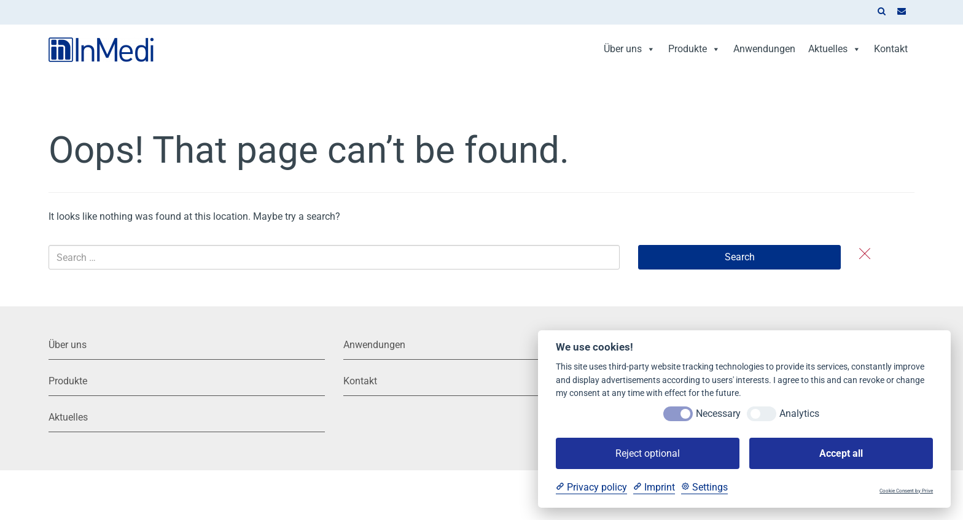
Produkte (694, 49)
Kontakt (891, 49)
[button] (881, 12)
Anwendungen (764, 49)
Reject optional (647, 453)
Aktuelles (834, 49)
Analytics (799, 413)
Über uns (629, 49)
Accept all (841, 453)
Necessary (718, 413)
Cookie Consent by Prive (906, 491)
